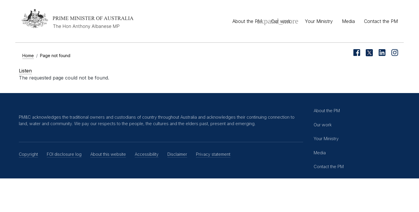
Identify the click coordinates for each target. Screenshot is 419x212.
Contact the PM (381, 21)
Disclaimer (177, 154)
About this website (108, 154)
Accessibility (147, 154)
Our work (281, 21)
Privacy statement (213, 154)
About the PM (247, 21)
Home (28, 55)
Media (348, 21)
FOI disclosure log (64, 154)
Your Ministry (319, 21)
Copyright (28, 154)
